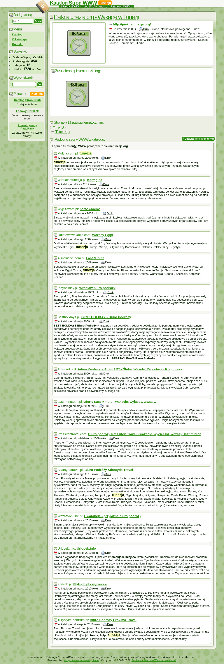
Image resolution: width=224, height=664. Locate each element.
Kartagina (94, 180)
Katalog (17, 34)
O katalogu (19, 39)
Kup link (37, 93)
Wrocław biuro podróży (97, 288)
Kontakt (17, 44)
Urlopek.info (86, 548)
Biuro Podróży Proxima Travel (113, 620)
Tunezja (62, 132)
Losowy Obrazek (27, 111)
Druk (146, 29)
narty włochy (90, 209)
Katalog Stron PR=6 (27, 100)
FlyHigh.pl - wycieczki (90, 584)
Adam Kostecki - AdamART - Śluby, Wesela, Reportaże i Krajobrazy (130, 369)
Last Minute (95, 258)
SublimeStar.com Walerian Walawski (153, 660)
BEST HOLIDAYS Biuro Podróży (106, 317)
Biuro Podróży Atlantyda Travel (108, 470)
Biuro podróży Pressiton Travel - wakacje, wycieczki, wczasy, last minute (144, 434)
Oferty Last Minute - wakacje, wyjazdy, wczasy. (120, 401)
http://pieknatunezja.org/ (132, 24)
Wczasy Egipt (102, 235)
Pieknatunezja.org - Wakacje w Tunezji (96, 17)
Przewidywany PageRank (27, 127)
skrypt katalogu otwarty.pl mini (81, 660)
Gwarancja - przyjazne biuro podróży (112, 516)
